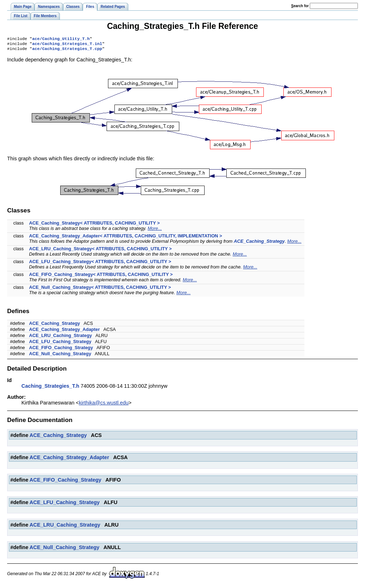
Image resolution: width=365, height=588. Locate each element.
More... (155, 230)
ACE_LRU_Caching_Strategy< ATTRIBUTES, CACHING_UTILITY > (100, 250)
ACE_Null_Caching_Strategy (60, 355)
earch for (300, 6)
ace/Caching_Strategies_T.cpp (67, 51)
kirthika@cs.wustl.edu (103, 405)
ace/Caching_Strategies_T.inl (67, 45)
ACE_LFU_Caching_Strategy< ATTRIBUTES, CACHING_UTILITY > (100, 263)
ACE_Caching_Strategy (259, 243)
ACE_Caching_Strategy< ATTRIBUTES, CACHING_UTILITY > (94, 225)
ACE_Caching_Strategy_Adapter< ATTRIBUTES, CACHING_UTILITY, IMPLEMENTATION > (125, 238)
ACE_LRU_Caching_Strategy (60, 337)
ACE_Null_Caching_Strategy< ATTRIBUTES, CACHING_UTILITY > (100, 289)
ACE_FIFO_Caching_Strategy (61, 349)
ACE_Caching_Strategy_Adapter (64, 331)
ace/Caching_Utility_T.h (60, 39)
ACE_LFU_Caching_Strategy (60, 343)
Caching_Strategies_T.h (50, 388)
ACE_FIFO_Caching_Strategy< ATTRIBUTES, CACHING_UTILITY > (101, 276)
